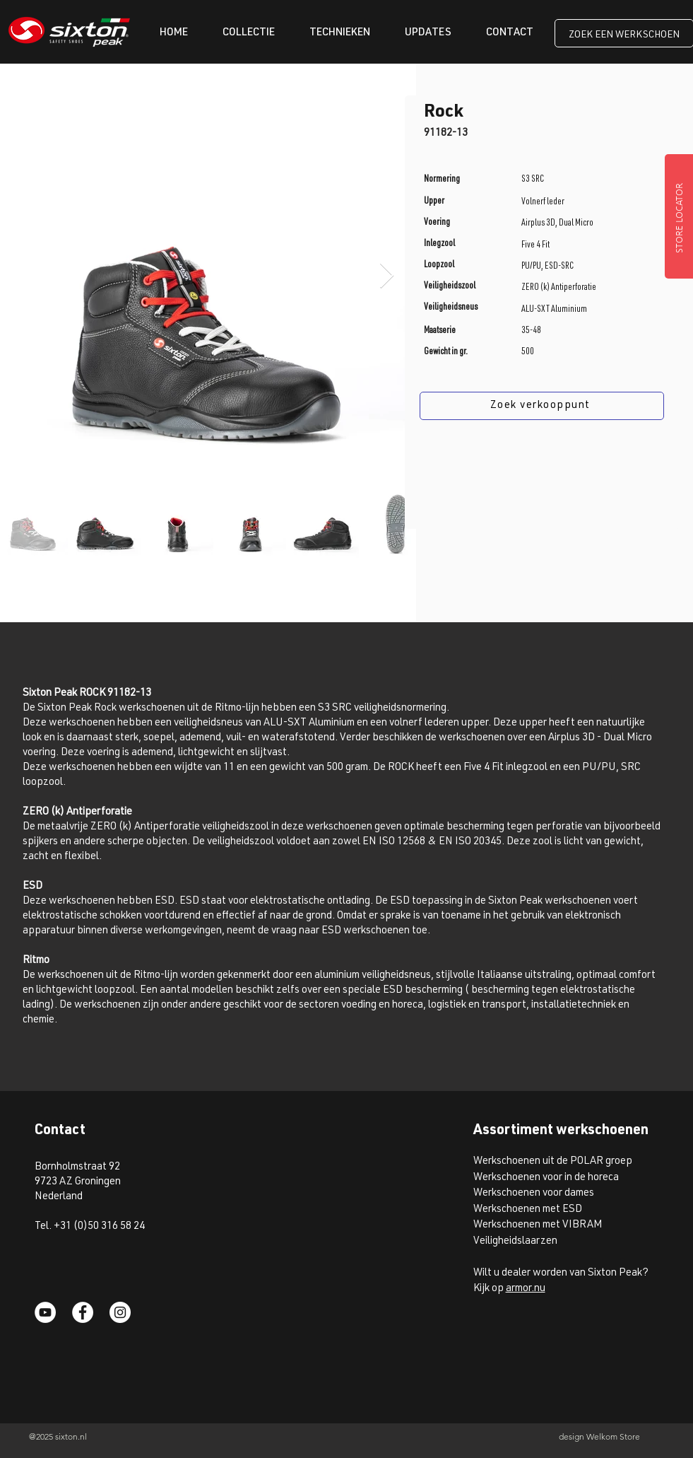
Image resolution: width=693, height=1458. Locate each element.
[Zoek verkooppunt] (542, 406)
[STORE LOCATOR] (679, 216)
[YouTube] (45, 1312)
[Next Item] (387, 276)
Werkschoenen (506, 1177)
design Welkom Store (599, 1436)
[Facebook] (82, 1312)
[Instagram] (120, 1312)
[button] (249, 33)
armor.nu (525, 1288)
